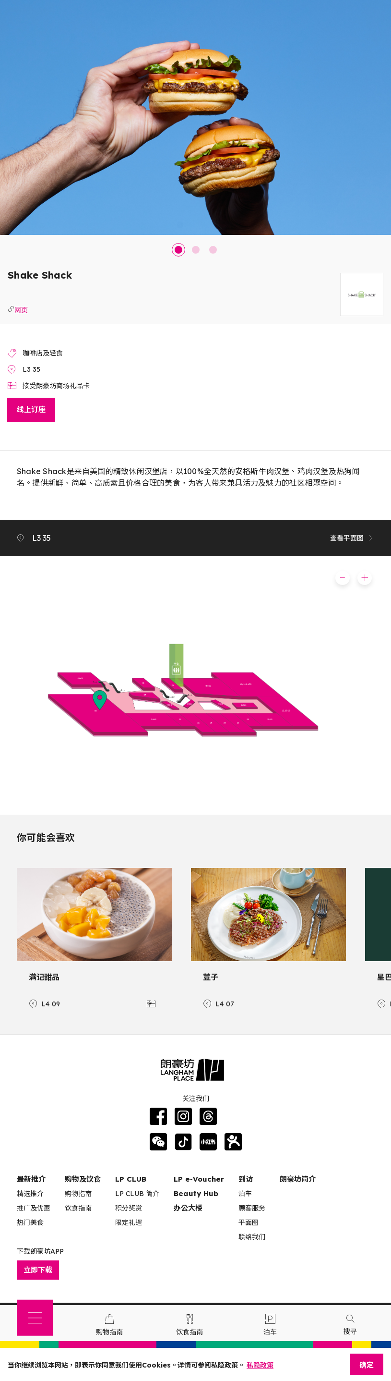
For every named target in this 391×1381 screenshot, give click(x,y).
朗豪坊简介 (298, 1179)
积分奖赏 (128, 1208)
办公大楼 (188, 1207)
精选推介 (30, 1193)
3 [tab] (213, 250)
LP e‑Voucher (199, 1179)
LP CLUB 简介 (137, 1193)
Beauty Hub (196, 1193)
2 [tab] (196, 250)
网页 (21, 309)
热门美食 (30, 1222)
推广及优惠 (33, 1208)
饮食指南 (78, 1208)
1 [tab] (178, 250)
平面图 (248, 1222)
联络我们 (251, 1237)
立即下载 (38, 1269)
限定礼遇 (128, 1222)
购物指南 (78, 1193)
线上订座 (31, 409)
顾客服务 (251, 1208)
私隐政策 (260, 1365)
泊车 (245, 1193)
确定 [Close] (366, 1364)
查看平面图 (352, 538)
